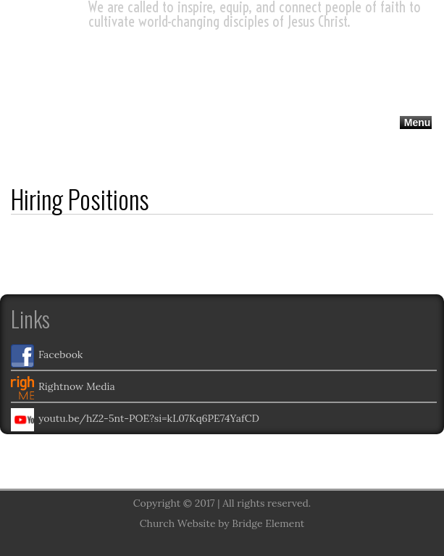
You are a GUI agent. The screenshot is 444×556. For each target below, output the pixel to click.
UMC (55, 49)
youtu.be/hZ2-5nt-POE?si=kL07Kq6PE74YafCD (135, 419)
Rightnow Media (63, 387)
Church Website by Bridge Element (222, 523)
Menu (417, 122)
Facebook (47, 356)
